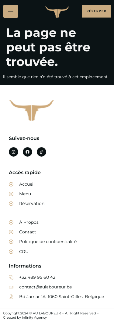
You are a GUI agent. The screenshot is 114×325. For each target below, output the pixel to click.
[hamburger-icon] (10, 11)
